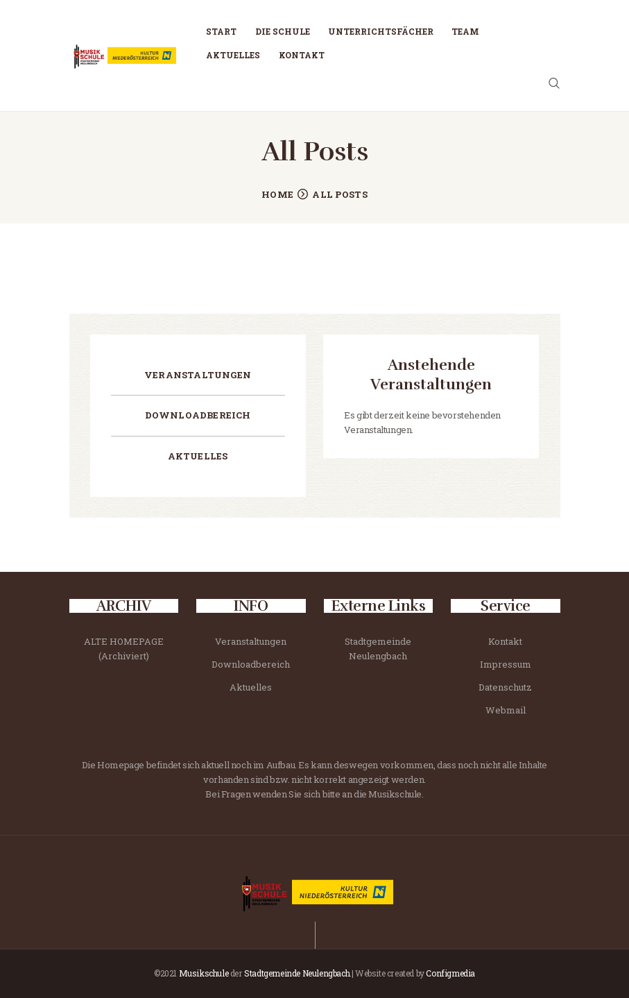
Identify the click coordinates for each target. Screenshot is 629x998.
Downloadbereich (198, 415)
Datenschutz (505, 687)
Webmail (505, 710)
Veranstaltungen (197, 375)
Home (277, 194)
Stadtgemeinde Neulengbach (297, 973)
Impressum (505, 664)
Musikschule (204, 973)
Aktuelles (198, 456)
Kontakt (505, 641)
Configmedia (450, 973)
